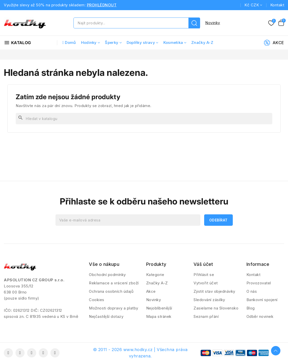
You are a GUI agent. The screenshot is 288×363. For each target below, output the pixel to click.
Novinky (212, 22)
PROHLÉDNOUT (102, 5)
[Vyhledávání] (144, 118)
